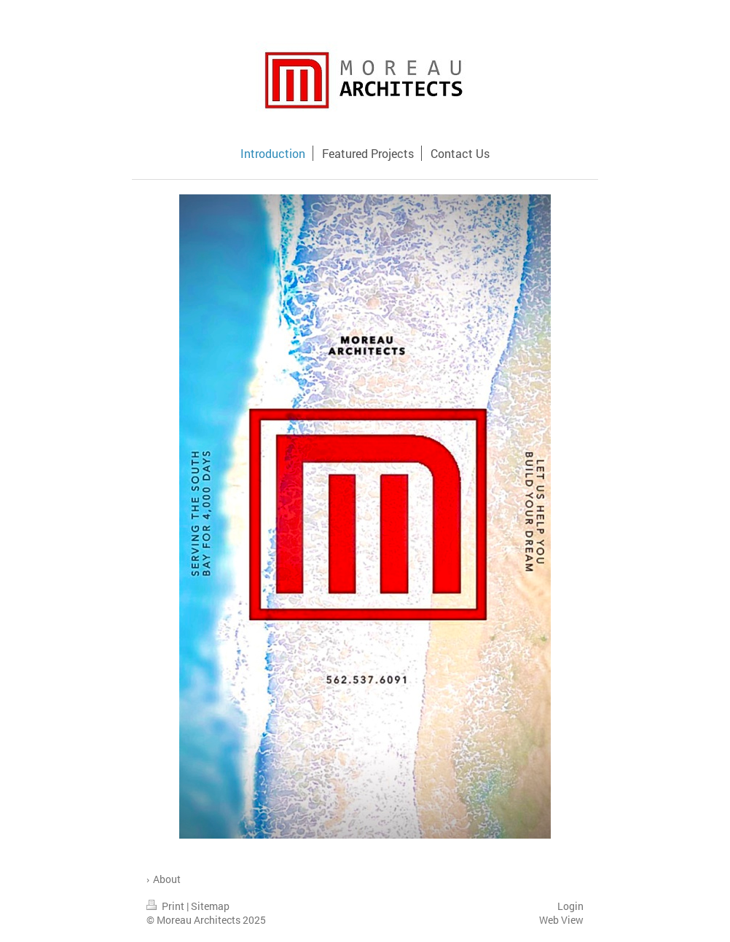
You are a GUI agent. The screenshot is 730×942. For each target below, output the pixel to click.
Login (570, 906)
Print (166, 906)
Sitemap (210, 906)
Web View (561, 920)
